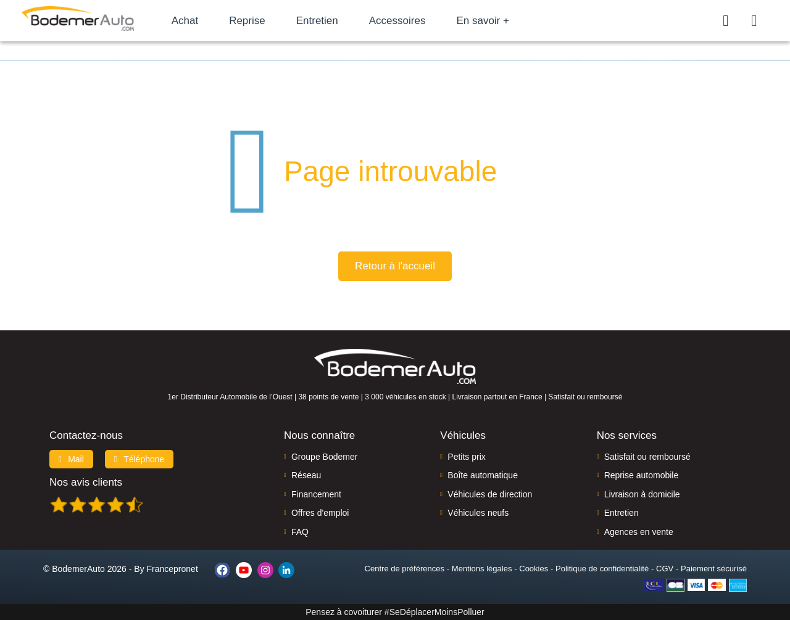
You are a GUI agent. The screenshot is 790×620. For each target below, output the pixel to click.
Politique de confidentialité (602, 568)
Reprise (265, 21)
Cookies (533, 568)
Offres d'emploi (320, 513)
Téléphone (139, 459)
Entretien (335, 21)
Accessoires (415, 21)
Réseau (306, 475)
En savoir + (501, 21)
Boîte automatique (482, 475)
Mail (71, 459)
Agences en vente (638, 532)
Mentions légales (482, 568)
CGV (664, 568)
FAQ (300, 532)
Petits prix (466, 457)
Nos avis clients (85, 482)
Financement (316, 494)
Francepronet (172, 569)
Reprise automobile (641, 475)
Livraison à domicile (642, 494)
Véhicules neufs (478, 513)
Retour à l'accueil (395, 266)
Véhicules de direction (489, 494)
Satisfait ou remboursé (647, 457)
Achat (202, 21)
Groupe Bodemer (324, 457)
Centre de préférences (404, 568)
